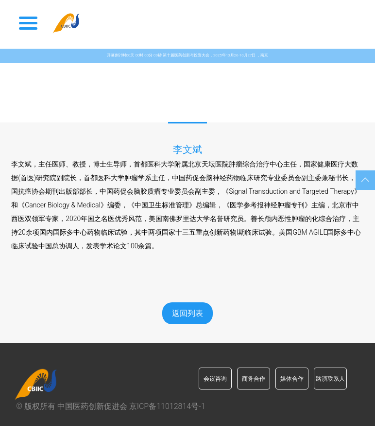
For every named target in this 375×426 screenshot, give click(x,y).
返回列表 (187, 313)
